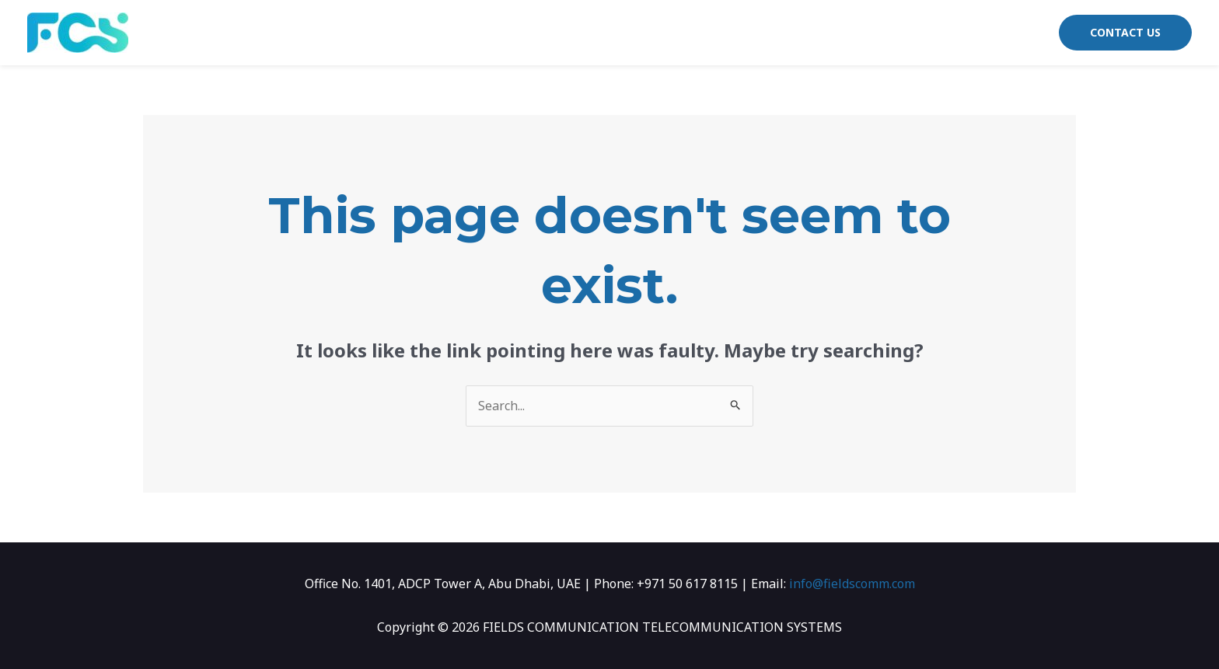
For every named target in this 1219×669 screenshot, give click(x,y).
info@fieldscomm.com (852, 583)
